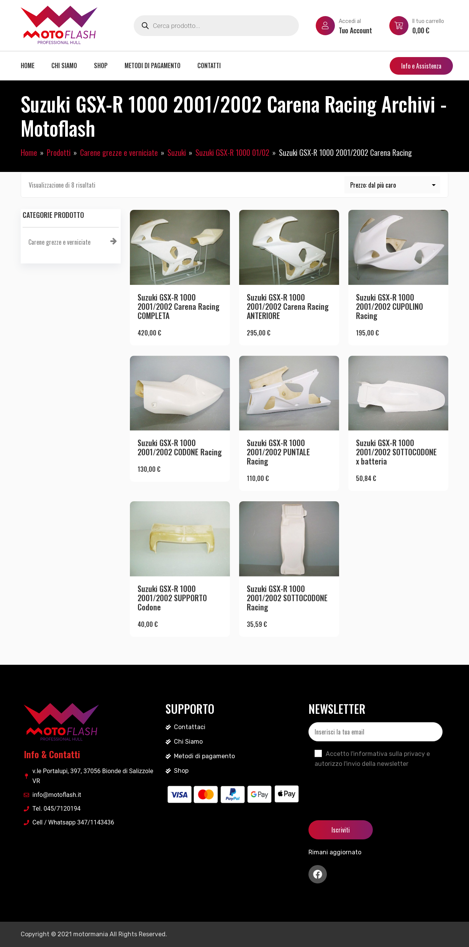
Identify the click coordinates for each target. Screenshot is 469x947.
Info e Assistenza (421, 65)
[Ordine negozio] (392, 184)
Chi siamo (64, 65)
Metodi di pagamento (152, 65)
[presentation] (366, 788)
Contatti (209, 65)
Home (27, 65)
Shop (101, 65)
